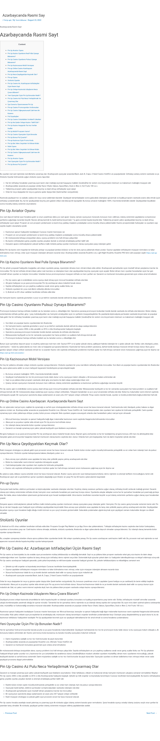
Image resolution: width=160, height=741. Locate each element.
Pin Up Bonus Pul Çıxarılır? (18, 149)
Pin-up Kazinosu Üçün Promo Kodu (22, 152)
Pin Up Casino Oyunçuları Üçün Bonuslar (24, 146)
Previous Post (10, 734)
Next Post (151, 734)
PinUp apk (8, 20)
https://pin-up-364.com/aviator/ (13, 374)
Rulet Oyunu (12, 161)
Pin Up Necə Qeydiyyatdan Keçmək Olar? (24, 74)
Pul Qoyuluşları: (14, 122)
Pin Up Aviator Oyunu (16, 50)
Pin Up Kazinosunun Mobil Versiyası (22, 65)
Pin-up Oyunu (13, 77)
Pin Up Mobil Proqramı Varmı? (20, 143)
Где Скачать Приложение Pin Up (21, 107)
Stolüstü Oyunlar (14, 80)
